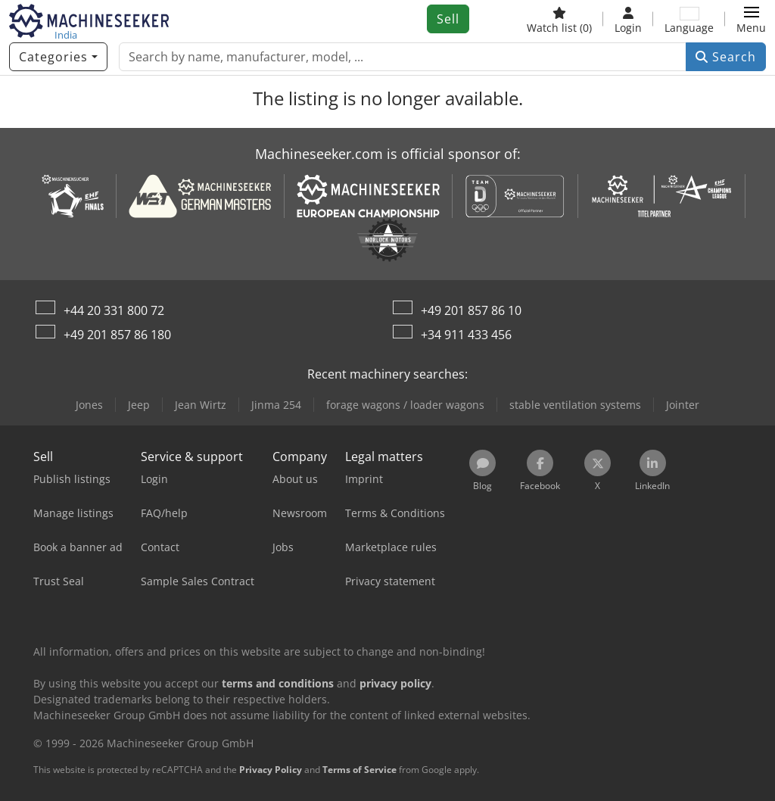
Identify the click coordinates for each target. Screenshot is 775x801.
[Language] (689, 19)
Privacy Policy (270, 769)
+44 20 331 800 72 (114, 310)
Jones (89, 404)
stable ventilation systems (575, 404)
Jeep (139, 404)
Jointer (682, 404)
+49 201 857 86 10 (471, 310)
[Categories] (58, 56)
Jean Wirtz (200, 404)
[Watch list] (559, 19)
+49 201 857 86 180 (117, 334)
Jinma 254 (276, 404)
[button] (751, 19)
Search (726, 56)
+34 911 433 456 (466, 334)
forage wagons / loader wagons (405, 404)
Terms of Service (359, 769)
